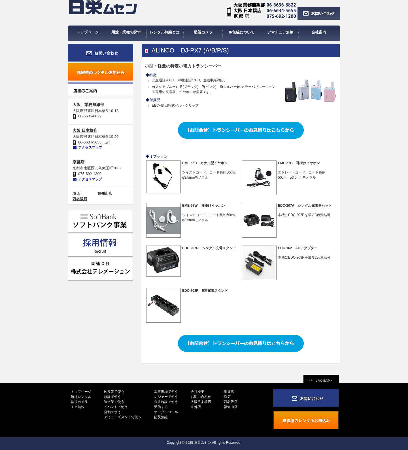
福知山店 (104, 193)
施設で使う (112, 397)
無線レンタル (81, 397)
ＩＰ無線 (77, 407)
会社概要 (197, 392)
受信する (161, 407)
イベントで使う (116, 407)
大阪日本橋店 (201, 402)
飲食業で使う (114, 392)
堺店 (76, 193)
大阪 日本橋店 (85, 130)
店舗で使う (112, 412)
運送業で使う (114, 402)
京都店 (78, 162)
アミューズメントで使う (122, 417)
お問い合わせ (201, 397)
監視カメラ (79, 402)
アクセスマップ (90, 147)
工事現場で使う (166, 392)
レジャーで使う (166, 397)
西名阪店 (80, 199)
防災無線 (161, 417)
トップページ (81, 392)
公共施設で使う (166, 402)
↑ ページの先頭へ (321, 380)
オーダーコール (166, 412)
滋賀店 (229, 392)
